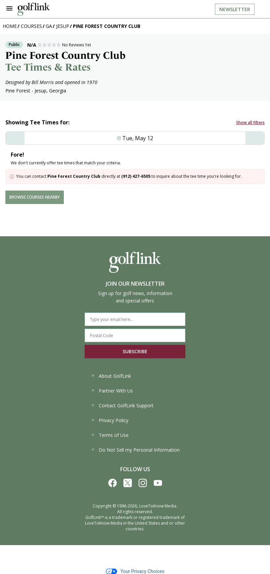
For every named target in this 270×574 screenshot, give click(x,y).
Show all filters (250, 122)
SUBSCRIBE (135, 351)
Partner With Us (112, 390)
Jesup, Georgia (50, 90)
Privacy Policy (109, 420)
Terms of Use (110, 435)
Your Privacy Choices (135, 571)
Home (10, 26)
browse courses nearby (34, 197)
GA (49, 26)
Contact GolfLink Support (122, 405)
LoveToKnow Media (157, 506)
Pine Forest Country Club (106, 26)
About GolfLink (111, 376)
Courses (31, 26)
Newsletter (234, 9)
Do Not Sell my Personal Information (135, 450)
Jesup (62, 26)
